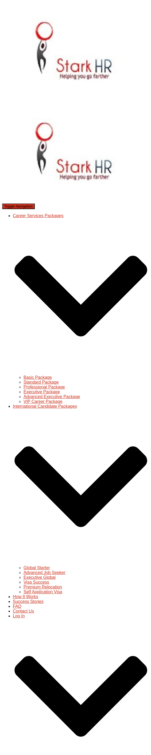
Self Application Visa (43, 592)
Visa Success (36, 582)
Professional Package (44, 387)
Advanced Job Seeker (44, 572)
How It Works (25, 596)
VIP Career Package (43, 401)
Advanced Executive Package (52, 396)
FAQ (17, 606)
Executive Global (40, 577)
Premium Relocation (43, 587)
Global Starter (37, 567)
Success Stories (28, 601)
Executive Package (42, 392)
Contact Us (23, 611)
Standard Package (41, 382)
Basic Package (38, 377)
